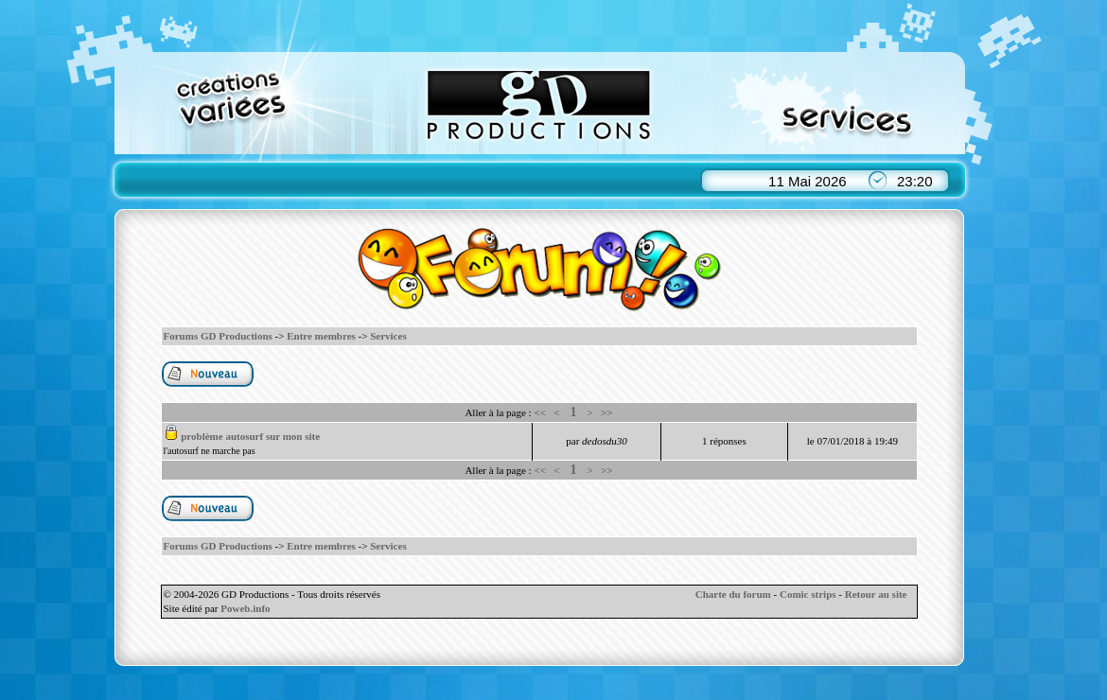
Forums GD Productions (218, 335)
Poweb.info (245, 608)
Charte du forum (733, 594)
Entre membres (321, 335)
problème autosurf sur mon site (250, 436)
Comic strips (808, 594)
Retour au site (876, 594)
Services (388, 335)
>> (607, 412)
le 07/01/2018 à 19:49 (852, 440)
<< (540, 412)
